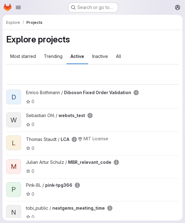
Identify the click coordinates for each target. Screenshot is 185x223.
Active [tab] (77, 56)
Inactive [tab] (100, 56)
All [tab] (118, 56)
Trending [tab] (53, 56)
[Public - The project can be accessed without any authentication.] (136, 92)
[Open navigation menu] (18, 7)
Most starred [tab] (23, 56)
